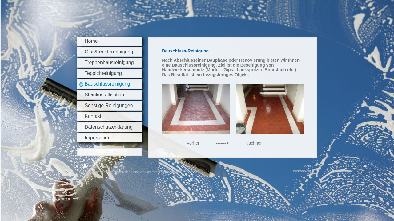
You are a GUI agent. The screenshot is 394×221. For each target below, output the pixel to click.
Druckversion (97, 167)
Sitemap (119, 167)
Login (307, 166)
